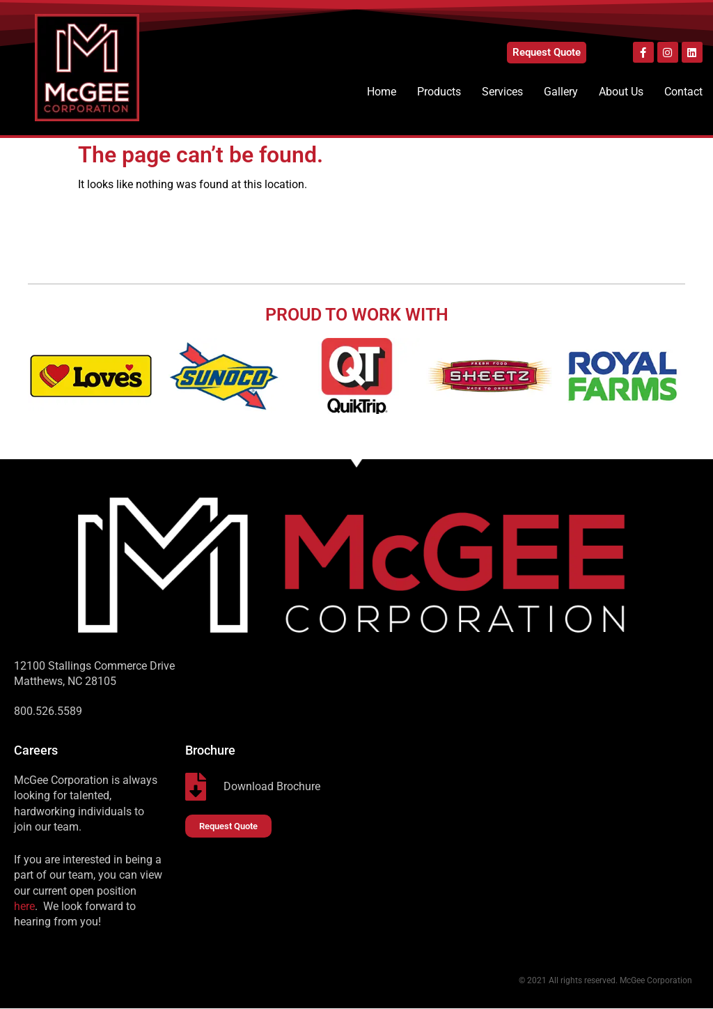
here (24, 906)
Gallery (561, 91)
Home (381, 91)
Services (502, 91)
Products (439, 91)
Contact (683, 91)
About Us (621, 91)
